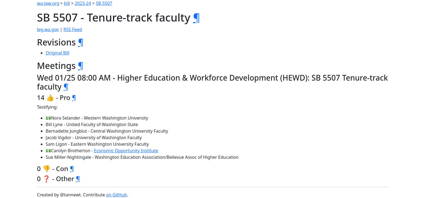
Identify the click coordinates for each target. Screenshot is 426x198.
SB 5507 (104, 3)
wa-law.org (48, 3)
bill (67, 3)
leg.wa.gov (48, 29)
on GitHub (116, 195)
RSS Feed (73, 29)
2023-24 (83, 3)
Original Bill (57, 53)
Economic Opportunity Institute (126, 151)
